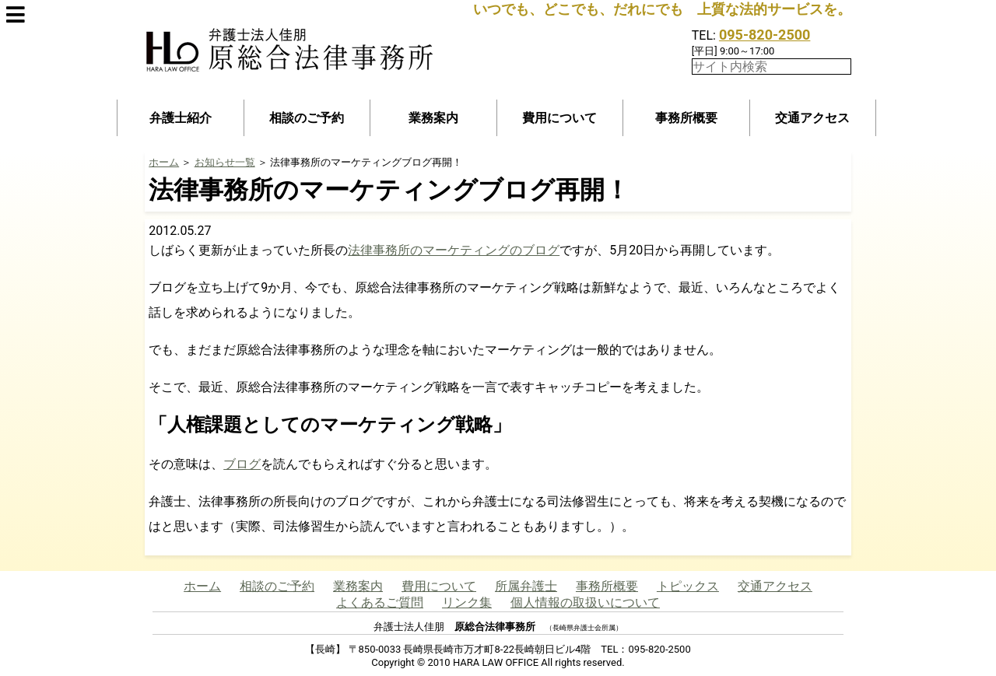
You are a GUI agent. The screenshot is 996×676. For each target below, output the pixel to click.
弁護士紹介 (180, 117)
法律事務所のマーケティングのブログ (453, 250)
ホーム (164, 162)
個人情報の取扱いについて (585, 602)
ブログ (242, 464)
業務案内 (433, 117)
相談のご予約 (306, 117)
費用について (559, 117)
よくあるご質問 (379, 602)
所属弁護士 (526, 586)
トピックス (688, 586)
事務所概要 (686, 117)
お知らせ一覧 (225, 162)
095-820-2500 (764, 34)
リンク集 (467, 602)
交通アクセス (812, 117)
